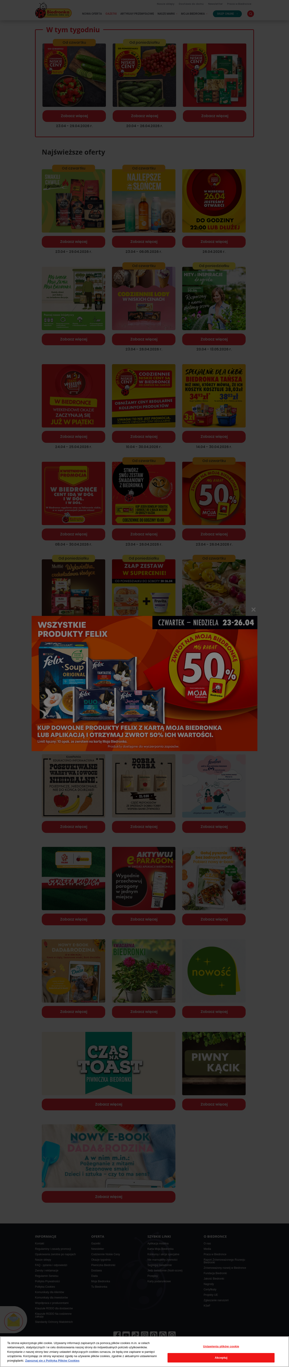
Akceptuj (221, 1357)
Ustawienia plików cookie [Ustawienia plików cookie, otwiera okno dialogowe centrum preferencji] (221, 1346)
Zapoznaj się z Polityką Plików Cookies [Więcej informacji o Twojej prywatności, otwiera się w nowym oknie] (52, 1360)
